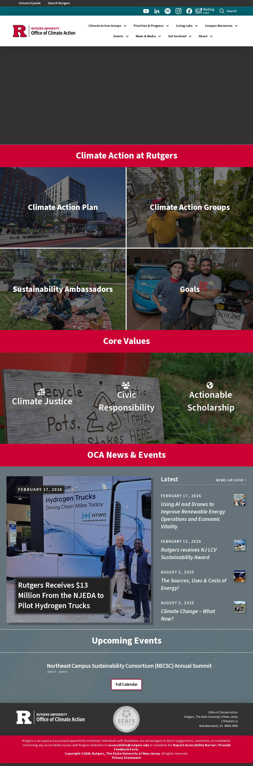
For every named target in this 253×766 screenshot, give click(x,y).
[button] (228, 11)
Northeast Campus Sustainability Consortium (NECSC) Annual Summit (129, 666)
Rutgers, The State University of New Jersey (126, 753)
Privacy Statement (126, 758)
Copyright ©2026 (77, 753)
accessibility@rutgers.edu (128, 745)
